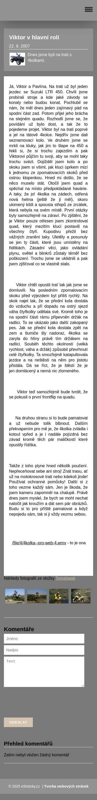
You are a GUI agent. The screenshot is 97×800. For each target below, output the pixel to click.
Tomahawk (65, 578)
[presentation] (43, 709)
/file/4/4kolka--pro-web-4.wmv (39, 543)
